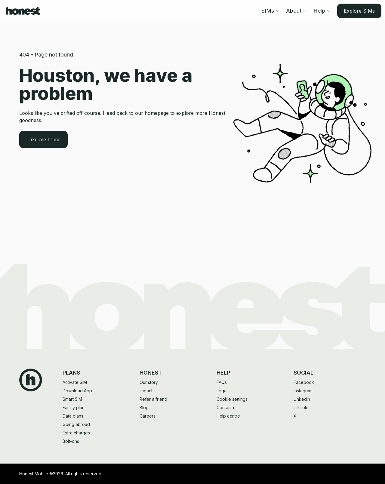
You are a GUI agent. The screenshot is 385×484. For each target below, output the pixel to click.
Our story (149, 382)
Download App (77, 390)
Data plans (73, 415)
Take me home (43, 139)
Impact (146, 390)
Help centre (228, 415)
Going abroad (76, 424)
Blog (144, 407)
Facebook (304, 382)
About (296, 11)
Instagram (303, 390)
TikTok (300, 407)
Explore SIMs (359, 11)
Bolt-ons (71, 441)
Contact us (227, 407)
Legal (222, 390)
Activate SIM (75, 382)
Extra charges (76, 432)
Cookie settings (232, 399)
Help (322, 11)
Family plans (75, 407)
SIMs (270, 11)
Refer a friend (153, 399)
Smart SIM (72, 399)
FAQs (222, 382)
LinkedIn (302, 399)
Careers (148, 415)
